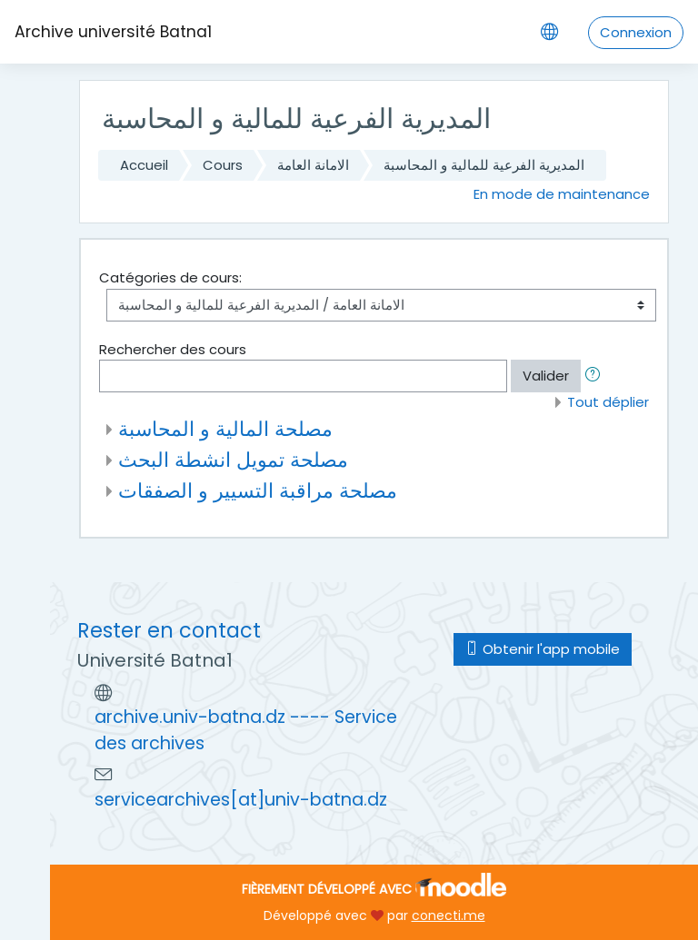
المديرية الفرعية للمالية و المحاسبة (484, 164)
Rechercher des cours (172, 349)
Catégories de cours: (170, 277)
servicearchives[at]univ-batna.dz (241, 799)
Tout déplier (608, 401)
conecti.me (448, 915)
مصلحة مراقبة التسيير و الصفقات (257, 490)
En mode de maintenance (562, 193)
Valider (546, 375)
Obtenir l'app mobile (542, 648)
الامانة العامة (313, 164)
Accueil (144, 164)
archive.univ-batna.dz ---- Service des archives (246, 730)
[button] (596, 376)
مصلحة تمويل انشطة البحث (233, 459)
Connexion (636, 32)
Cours (223, 164)
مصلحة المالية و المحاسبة (225, 428)
